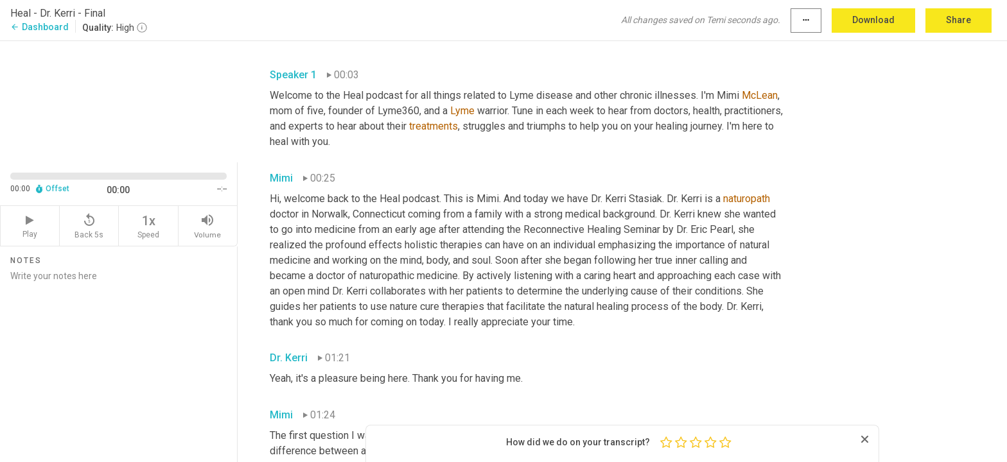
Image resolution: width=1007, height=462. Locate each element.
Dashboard (39, 27)
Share (958, 20)
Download (873, 20)
